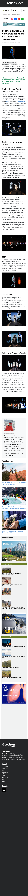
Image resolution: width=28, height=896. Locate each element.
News (18, 14)
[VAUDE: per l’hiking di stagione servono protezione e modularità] (14, 569)
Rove (3, 770)
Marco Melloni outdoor (8, 42)
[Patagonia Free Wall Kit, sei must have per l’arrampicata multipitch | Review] (14, 580)
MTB (3, 774)
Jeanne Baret (21, 101)
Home (3, 14)
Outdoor (8, 14)
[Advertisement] (14, 723)
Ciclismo (5, 772)
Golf (3, 781)
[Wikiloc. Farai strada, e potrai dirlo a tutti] (14, 673)
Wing (3, 779)
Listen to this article (9, 62)
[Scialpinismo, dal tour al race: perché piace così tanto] (14, 652)
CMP (7, 101)
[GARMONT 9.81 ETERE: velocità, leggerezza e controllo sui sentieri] (14, 591)
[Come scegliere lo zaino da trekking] (14, 663)
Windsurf (5, 777)
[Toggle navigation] (24, 10)
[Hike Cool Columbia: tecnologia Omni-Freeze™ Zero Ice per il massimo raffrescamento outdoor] (14, 603)
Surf (3, 776)
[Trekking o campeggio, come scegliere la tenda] (14, 642)
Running (5, 768)
